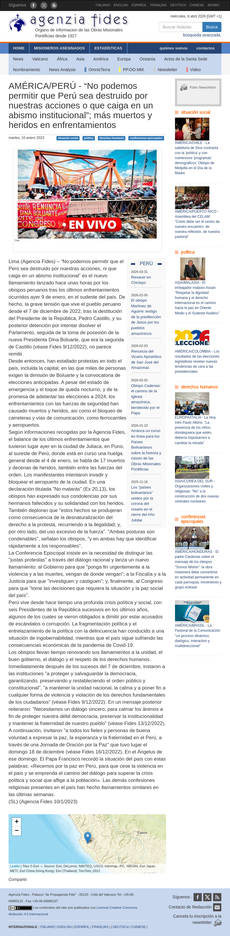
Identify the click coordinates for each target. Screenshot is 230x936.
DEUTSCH (178, 5)
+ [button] (17, 822)
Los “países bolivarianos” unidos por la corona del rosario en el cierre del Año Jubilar (143, 503)
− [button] (17, 831)
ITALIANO (103, 5)
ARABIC (214, 5)
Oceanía (147, 59)
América (100, 59)
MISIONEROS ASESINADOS (59, 48)
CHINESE (196, 5)
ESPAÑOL (139, 5)
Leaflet (15, 866)
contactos (206, 48)
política (88, 138)
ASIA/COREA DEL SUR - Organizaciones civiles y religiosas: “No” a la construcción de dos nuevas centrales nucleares (197, 491)
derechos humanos (112, 138)
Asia (80, 59)
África (62, 59)
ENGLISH (121, 5)
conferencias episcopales (146, 138)
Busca (212, 27)
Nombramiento (26, 69)
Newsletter (165, 69)
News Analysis (62, 69)
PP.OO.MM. (132, 69)
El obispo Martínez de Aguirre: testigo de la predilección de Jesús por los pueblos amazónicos (146, 316)
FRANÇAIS (158, 5)
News (18, 59)
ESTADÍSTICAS (108, 48)
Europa (124, 59)
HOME (19, 48)
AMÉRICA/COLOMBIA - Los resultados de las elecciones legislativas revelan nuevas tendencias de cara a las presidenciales (197, 361)
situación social (68, 138)
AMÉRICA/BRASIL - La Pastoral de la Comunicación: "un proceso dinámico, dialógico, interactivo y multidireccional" (198, 635)
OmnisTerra (97, 69)
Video (193, 69)
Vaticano (40, 59)
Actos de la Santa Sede (185, 59)
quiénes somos (174, 48)
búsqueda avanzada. (202, 35)
